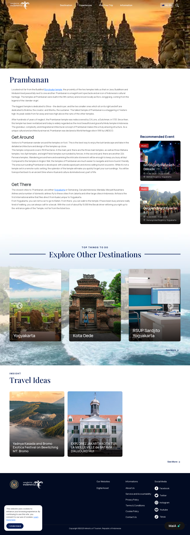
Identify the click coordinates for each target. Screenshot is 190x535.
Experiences (85, 5)
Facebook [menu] (162, 488)
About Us (130, 488)
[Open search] (177, 5)
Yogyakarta (59, 189)
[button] (166, 5)
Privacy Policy (132, 499)
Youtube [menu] (161, 510)
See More (172, 350)
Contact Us (131, 517)
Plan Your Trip (106, 5)
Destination (66, 5)
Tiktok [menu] (160, 517)
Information (126, 5)
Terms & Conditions (135, 505)
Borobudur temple (53, 89)
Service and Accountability (138, 493)
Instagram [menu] (162, 502)
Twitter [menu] (161, 495)
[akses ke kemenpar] (14, 484)
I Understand (15, 526)
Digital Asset (103, 488)
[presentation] (19, 306)
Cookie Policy (132, 511)
